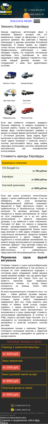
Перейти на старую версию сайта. (13, 417)
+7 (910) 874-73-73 (36, 10)
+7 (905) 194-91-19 (35, 14)
